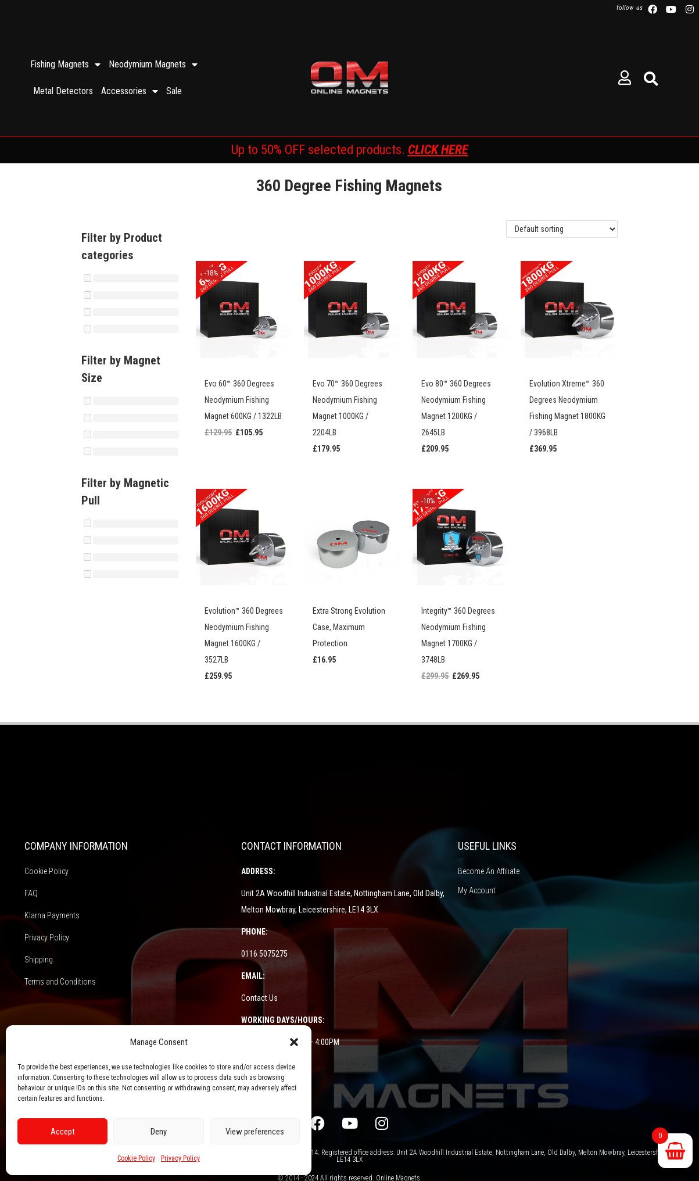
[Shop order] (562, 229)
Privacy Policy (180, 1158)
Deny (158, 1131)
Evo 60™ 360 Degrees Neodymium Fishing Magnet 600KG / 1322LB (243, 400)
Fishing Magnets (65, 64)
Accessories (129, 91)
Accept (63, 1131)
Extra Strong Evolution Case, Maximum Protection (349, 627)
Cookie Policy (136, 1158)
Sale (174, 90)
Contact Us (259, 998)
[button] (294, 1042)
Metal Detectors (63, 90)
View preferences (254, 1131)
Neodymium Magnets (153, 64)
